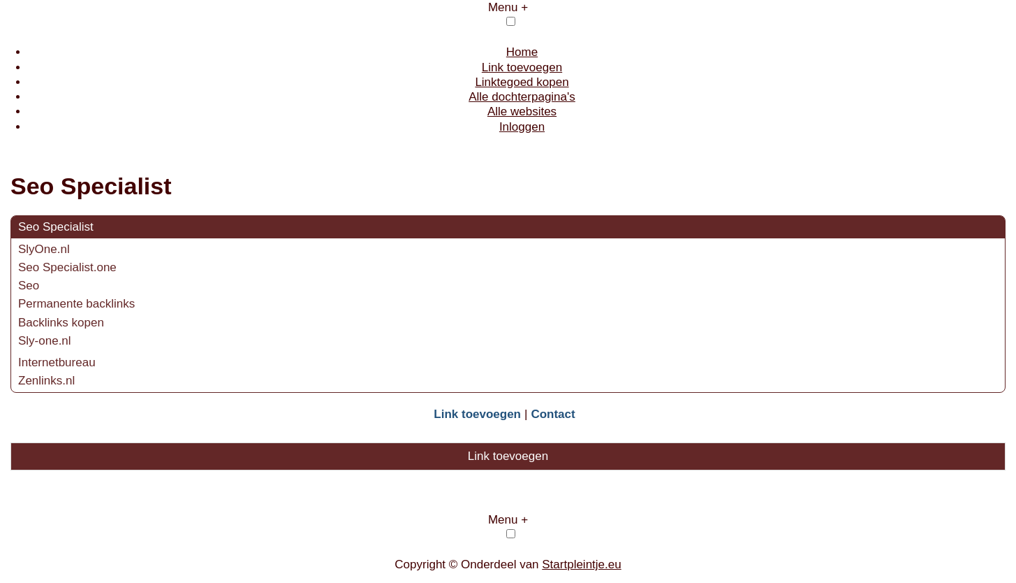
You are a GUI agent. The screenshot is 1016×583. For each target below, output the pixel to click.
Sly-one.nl (44, 340)
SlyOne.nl (44, 249)
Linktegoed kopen (521, 82)
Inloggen (522, 127)
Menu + (508, 7)
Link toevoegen (522, 67)
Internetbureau (57, 362)
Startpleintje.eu (581, 564)
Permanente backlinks (76, 303)
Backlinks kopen (61, 322)
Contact (553, 414)
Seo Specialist (56, 226)
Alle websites (522, 111)
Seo (28, 285)
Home (522, 52)
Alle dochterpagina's (522, 96)
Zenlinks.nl (46, 380)
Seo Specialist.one (67, 267)
